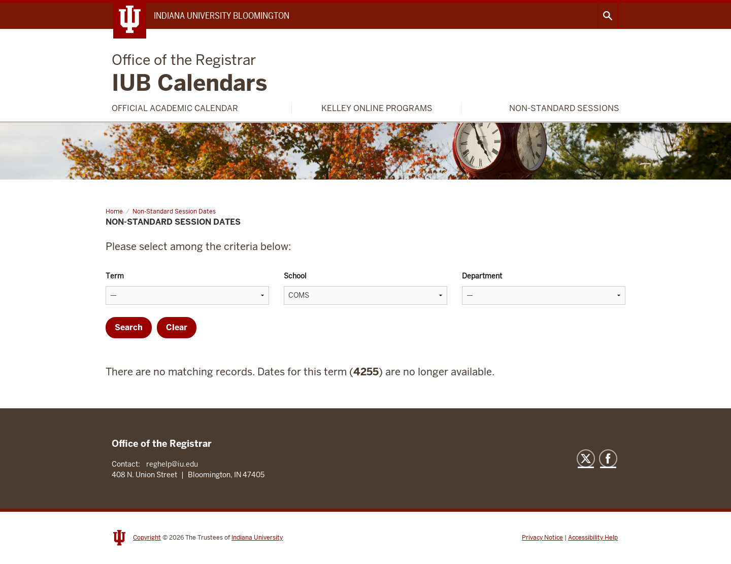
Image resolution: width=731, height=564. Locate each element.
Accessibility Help (593, 538)
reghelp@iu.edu (172, 464)
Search (607, 16)
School (295, 275)
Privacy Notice (542, 538)
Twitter (586, 458)
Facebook (608, 458)
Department (482, 275)
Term (115, 275)
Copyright (147, 538)
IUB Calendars (190, 74)
